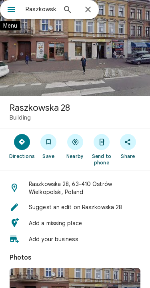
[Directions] (22, 146)
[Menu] (11, 10)
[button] (75, 188)
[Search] (67, 10)
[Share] (128, 146)
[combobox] (41, 9)
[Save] (48, 146)
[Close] (88, 10)
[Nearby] (75, 146)
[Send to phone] (101, 149)
